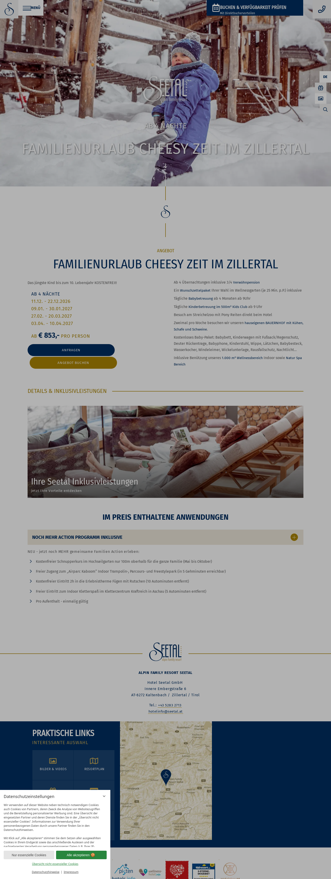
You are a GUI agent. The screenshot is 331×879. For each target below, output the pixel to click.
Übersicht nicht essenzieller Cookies (55, 864)
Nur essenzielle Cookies (29, 855)
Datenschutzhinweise (46, 872)
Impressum (71, 872)
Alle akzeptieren (81, 855)
